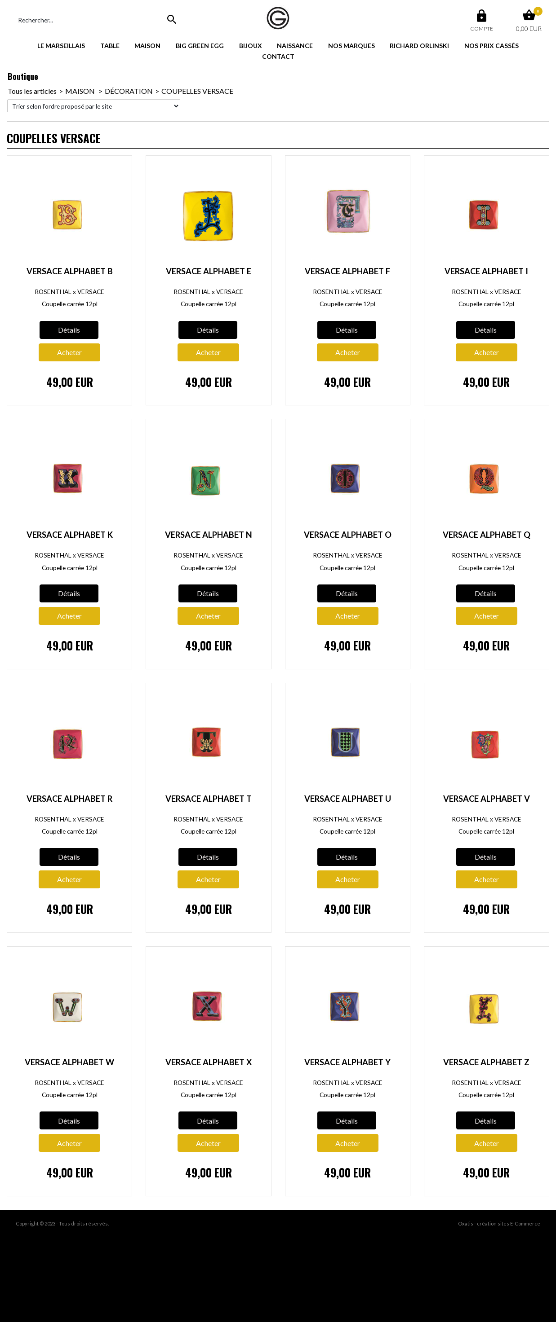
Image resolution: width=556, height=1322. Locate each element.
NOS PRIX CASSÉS (491, 45)
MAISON (147, 45)
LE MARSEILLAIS (61, 45)
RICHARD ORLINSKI (419, 45)
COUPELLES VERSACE (197, 91)
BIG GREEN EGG (200, 45)
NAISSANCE (295, 45)
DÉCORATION (129, 91)
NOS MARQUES (351, 45)
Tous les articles (32, 91)
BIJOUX (250, 45)
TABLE (110, 45)
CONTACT (278, 56)
